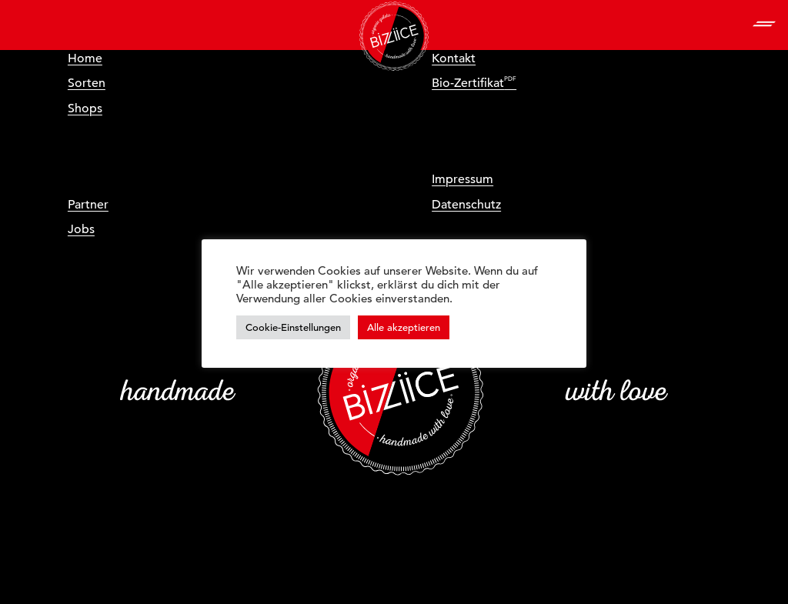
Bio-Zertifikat (468, 83)
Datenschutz (466, 204)
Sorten (86, 83)
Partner (88, 204)
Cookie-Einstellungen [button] (293, 327)
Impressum (462, 179)
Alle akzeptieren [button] (403, 327)
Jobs (81, 229)
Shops (85, 108)
